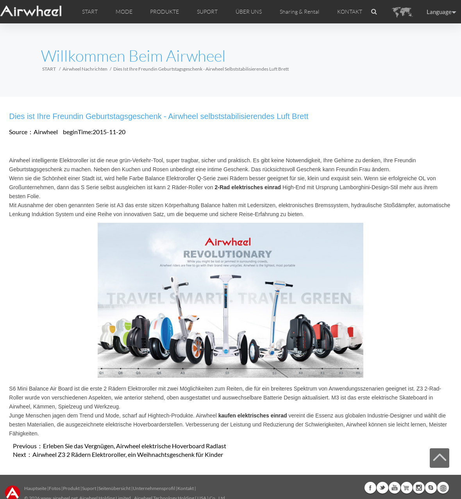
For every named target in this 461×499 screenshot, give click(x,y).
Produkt (71, 488)
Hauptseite (35, 488)
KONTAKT (349, 12)
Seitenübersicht (114, 488)
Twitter (382, 488)
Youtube (394, 488)
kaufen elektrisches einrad (252, 415)
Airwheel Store (407, 488)
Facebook (370, 488)
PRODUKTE (164, 12)
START (90, 12)
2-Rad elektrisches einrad (247, 187)
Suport (89, 488)
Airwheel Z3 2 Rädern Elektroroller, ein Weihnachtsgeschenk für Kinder (127, 454)
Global (443, 488)
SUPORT (207, 12)
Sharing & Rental (299, 12)
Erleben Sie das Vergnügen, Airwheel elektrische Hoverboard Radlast (134, 445)
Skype (431, 488)
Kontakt (185, 488)
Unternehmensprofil (154, 488)
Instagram (419, 488)
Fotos (55, 488)
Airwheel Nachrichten (85, 69)
